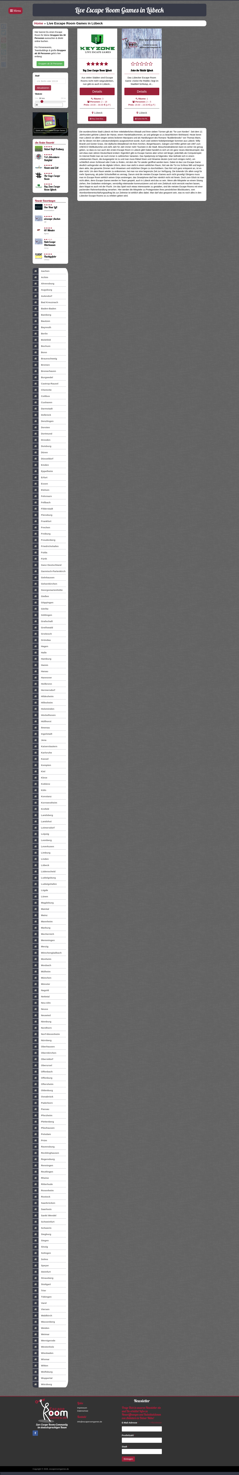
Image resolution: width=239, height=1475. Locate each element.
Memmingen (44, 940)
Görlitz (40, 609)
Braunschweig (45, 359)
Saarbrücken (44, 1203)
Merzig (40, 947)
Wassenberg (44, 1322)
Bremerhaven (44, 371)
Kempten (42, 765)
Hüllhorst (42, 721)
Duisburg (42, 446)
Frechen (41, 527)
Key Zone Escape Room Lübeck (52, 188)
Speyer (41, 1265)
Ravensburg (44, 1147)
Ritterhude (43, 1184)
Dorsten (41, 427)
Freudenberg (44, 540)
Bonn (40, 352)
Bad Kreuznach (45, 302)
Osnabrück (43, 1097)
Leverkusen (43, 846)
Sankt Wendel (44, 1215)
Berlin (40, 334)
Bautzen (41, 321)
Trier (39, 1291)
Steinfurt (42, 1272)
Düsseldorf (43, 459)
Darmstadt (43, 409)
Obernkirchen (44, 1053)
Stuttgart (42, 1284)
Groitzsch (42, 634)
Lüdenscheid (44, 871)
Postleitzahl (128, 1435)
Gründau (42, 640)
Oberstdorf (43, 1059)
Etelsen (41, 490)
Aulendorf (42, 296)
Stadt (125, 1446)
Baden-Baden (44, 309)
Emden (41, 465)
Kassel (41, 759)
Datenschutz (82, 1411)
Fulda (40, 552)
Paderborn (43, 1103)
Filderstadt (43, 509)
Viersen (41, 1309)
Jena (39, 740)
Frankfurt (42, 521)
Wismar (41, 1359)
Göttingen (42, 615)
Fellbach (41, 502)
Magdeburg (43, 903)
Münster (41, 984)
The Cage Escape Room (52, 177)
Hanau (40, 671)
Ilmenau (41, 728)
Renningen (43, 1165)
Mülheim (41, 972)
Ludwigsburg (44, 878)
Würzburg (42, 1384)
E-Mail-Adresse (130, 1422)
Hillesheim (43, 703)
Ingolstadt (42, 734)
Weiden (41, 1328)
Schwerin (42, 1228)
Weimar (41, 1334)
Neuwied (42, 1015)
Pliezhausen (44, 1128)
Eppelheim (43, 471)
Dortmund (42, 434)
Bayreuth (42, 327)
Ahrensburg (43, 284)
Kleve (40, 778)
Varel (40, 1303)
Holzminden (43, 709)
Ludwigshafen (45, 884)
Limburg (41, 853)
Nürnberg (42, 1040)
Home (38, 23)
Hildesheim (43, 696)
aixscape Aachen (52, 218)
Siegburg (42, 1234)
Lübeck (41, 865)
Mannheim (43, 921)
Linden (41, 859)
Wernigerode (44, 1341)
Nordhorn (42, 1028)
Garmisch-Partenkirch (49, 571)
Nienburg (42, 1022)
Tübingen (42, 1297)
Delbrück (42, 415)
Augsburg (42, 290)
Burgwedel (43, 377)
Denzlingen (43, 421)
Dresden (41, 440)
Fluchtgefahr (50, 256)
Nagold (41, 990)
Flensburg (42, 515)
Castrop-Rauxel (45, 384)
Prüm (40, 1140)
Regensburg (44, 1159)
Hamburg (42, 659)
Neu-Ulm (42, 1003)
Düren (40, 452)
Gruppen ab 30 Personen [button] (50, 63)
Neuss (40, 1009)
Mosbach (42, 965)
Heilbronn (42, 684)
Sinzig (40, 1247)
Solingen (42, 1253)
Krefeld (41, 809)
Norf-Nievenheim (46, 1034)
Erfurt (40, 477)
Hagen (40, 646)
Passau (41, 1109)
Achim (40, 277)
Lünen (40, 896)
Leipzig (41, 834)
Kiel (39, 771)
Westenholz (43, 1347)
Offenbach (43, 1072)
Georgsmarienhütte (48, 590)
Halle (40, 653)
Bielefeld (42, 340)
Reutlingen (43, 1172)
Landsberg (43, 815)
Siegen (41, 1240)
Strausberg (43, 1278)
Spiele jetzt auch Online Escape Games (50, 130)
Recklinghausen (46, 1153)
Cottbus (41, 396)
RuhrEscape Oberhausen (49, 243)
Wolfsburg (43, 1372)
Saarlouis (42, 1209)
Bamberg (42, 315)
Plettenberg (43, 1122)
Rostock (41, 1197)
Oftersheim (43, 1084)
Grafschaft (43, 621)
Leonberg (42, 840)
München (42, 978)
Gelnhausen (43, 578)
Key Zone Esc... (97, 119)
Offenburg (42, 1078)
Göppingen (43, 603)
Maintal (41, 909)
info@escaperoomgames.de (89, 1422)
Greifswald (43, 628)
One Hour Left (50, 207)
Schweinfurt (43, 1222)
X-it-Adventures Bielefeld (51, 158)
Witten (40, 1366)
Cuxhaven (42, 402)
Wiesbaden (43, 1353)
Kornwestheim (45, 803)
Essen (40, 484)
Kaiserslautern (45, 746)
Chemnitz (42, 390)
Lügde (40, 890)
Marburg (41, 928)
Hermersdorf (44, 690)
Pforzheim (42, 1115)
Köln (39, 790)
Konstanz (42, 796)
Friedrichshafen (46, 546)
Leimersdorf (44, 828)
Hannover (42, 678)
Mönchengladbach (47, 953)
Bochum (41, 346)
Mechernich (43, 934)
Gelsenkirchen (45, 584)
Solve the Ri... (141, 119)
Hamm (40, 665)
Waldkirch (42, 1316)
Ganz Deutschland (47, 565)
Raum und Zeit (51, 167)
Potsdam (42, 1134)
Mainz (40, 915)
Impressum (82, 1408)
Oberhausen (44, 1047)
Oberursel (42, 1065)
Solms (40, 1259)
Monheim (42, 959)
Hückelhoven (44, 715)
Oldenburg (43, 1090)
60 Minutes (49, 230)
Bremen (41, 365)
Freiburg (41, 534)
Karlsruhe (42, 753)
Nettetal (41, 997)
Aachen (41, 271)
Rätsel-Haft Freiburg (54, 149)
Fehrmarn (42, 496)
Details (97, 91)
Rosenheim (43, 1190)
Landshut (42, 821)
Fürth (40, 559)
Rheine (41, 1178)
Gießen (41, 596)
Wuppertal (42, 1378)
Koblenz (41, 784)
